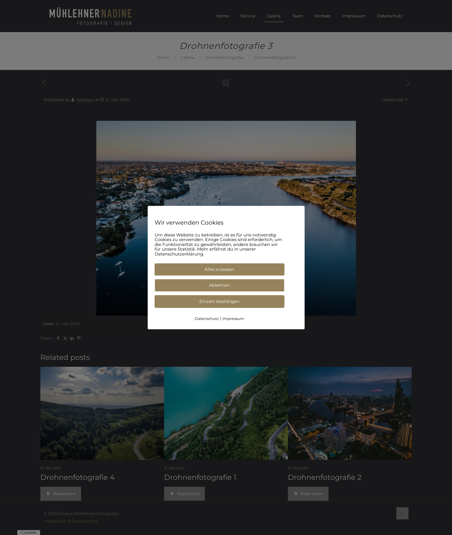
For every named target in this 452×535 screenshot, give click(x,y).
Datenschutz (207, 318)
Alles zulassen (219, 269)
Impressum (233, 318)
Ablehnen (219, 285)
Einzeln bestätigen (219, 301)
